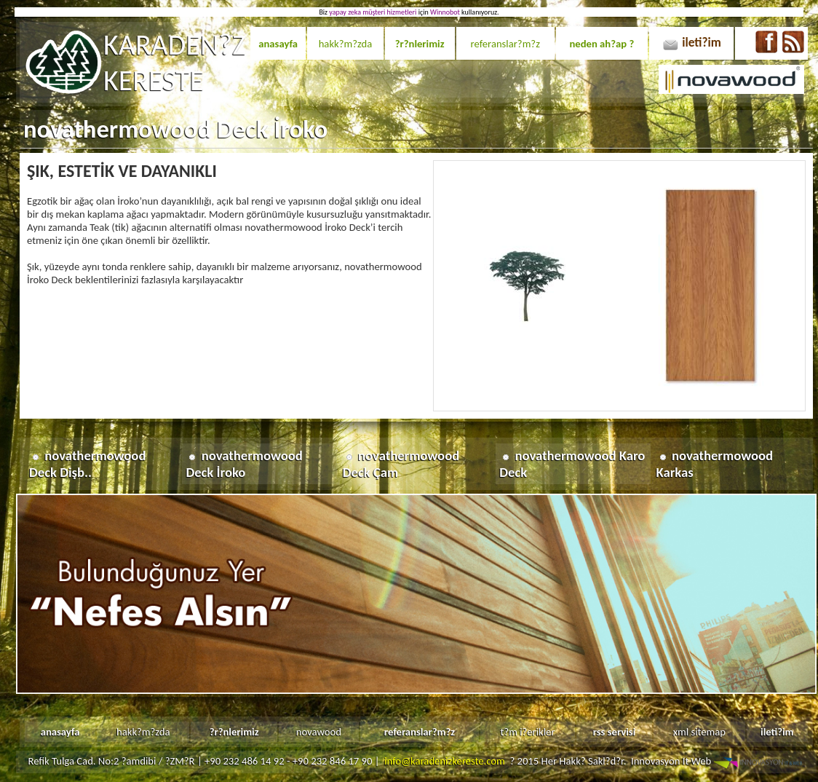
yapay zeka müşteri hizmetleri (372, 12)
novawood (318, 731)
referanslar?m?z (505, 43)
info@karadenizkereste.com (444, 760)
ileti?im (701, 42)
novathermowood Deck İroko (244, 464)
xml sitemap (699, 731)
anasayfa (278, 43)
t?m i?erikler (527, 731)
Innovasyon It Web (718, 760)
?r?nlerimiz (420, 43)
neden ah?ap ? (601, 43)
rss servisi (614, 731)
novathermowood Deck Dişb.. (87, 464)
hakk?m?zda (346, 43)
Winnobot (445, 12)
